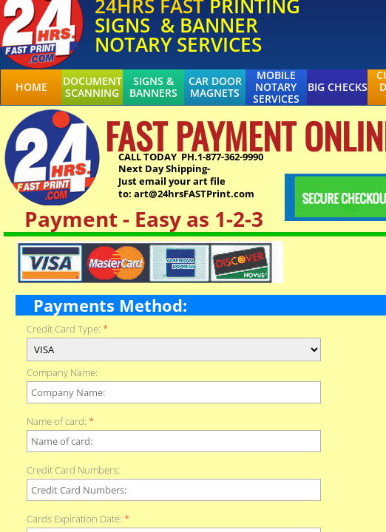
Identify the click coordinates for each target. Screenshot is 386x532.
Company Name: (62, 372)
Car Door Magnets (215, 87)
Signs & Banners (153, 87)
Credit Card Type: (67, 329)
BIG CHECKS (338, 87)
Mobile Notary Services (276, 87)
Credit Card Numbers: (73, 470)
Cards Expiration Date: (78, 519)
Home (31, 87)
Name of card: (60, 421)
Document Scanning (92, 87)
